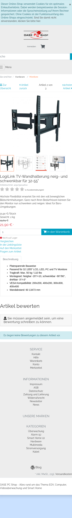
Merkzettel (36, 367)
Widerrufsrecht (36, 397)
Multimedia (36, 444)
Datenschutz (36, 391)
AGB (36, 387)
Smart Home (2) (36, 438)
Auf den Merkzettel (10, 248)
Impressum (36, 384)
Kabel (36, 451)
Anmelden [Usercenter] (31, 46)
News (36, 404)
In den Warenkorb (57, 231)
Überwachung (36, 431)
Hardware (36, 441)
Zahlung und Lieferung (36, 394)
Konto (36, 364)
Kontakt (36, 354)
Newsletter (36, 401)
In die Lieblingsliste (11, 244)
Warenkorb (36, 361)
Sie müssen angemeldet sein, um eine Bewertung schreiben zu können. (34, 320)
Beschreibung (10, 259)
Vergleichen (7, 241)
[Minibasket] (43, 47)
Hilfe (36, 357)
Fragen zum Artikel (10, 251)
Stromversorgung (36, 448)
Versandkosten (63, 474)
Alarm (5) (36, 434)
